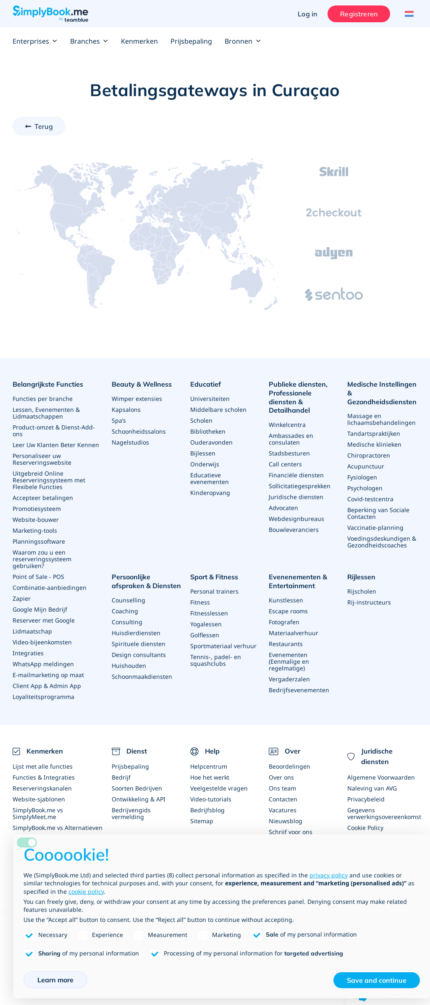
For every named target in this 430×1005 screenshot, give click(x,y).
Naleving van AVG (372, 788)
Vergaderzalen (289, 679)
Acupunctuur (365, 466)
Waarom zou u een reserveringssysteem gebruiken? (42, 559)
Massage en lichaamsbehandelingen (381, 419)
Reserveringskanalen (42, 788)
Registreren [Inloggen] (359, 14)
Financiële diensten (296, 475)
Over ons (281, 777)
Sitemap (201, 821)
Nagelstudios (130, 442)
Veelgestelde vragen (219, 788)
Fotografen (284, 622)
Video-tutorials (210, 799)
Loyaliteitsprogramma (43, 697)
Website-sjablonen (39, 799)
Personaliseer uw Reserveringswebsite (42, 459)
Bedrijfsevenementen (299, 690)
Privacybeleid (366, 799)
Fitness (200, 602)
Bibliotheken (207, 431)
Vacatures (282, 810)
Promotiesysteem (37, 509)
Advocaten (283, 508)
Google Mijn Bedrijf (40, 609)
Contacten (283, 799)
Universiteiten (210, 399)
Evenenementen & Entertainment (298, 581)
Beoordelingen (289, 766)
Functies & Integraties (44, 777)
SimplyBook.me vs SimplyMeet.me (38, 813)
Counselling (128, 600)
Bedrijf (121, 777)
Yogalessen (206, 624)
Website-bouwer (36, 519)
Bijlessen (202, 453)
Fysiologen (362, 477)
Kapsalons (126, 410)
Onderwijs (204, 464)
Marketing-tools (35, 530)
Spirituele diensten (138, 644)
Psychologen (365, 488)
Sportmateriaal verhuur (223, 646)
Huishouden (129, 666)
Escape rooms (288, 611)
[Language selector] (408, 13)
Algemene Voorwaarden (381, 777)
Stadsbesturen (289, 453)
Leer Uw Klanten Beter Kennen (56, 445)
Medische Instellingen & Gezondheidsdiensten (382, 393)
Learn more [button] (55, 980)
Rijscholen (361, 591)
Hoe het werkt (209, 777)
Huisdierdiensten (136, 633)
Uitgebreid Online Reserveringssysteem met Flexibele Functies (49, 480)
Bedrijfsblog (207, 810)
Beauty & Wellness (142, 384)
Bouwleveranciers (294, 530)
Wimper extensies (137, 399)
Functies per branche (43, 399)
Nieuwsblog (285, 821)
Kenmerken (139, 41)
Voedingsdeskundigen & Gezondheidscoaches (381, 541)
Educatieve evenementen (209, 478)
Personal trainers (214, 591)
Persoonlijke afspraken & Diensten (146, 581)
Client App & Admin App (47, 686)
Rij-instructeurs (369, 602)
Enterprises (35, 41)
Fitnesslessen (209, 613)
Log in (307, 14)
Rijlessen (361, 577)
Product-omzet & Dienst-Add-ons (54, 430)
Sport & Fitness (214, 577)
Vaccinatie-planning (375, 527)
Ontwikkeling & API (138, 799)
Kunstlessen (286, 600)
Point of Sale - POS (38, 577)
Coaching (125, 611)
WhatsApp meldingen (43, 664)
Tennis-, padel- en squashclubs (215, 660)
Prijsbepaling (191, 41)
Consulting (127, 622)
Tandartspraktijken (373, 433)
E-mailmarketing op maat (48, 675)
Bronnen (243, 41)
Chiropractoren (368, 455)
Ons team (282, 788)
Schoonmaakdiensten (142, 676)
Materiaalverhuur (293, 633)
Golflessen (204, 635)
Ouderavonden (211, 442)
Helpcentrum (208, 766)
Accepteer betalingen (43, 498)
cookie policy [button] (86, 891)
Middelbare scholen (218, 410)
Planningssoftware (39, 541)
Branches (89, 41)
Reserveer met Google (44, 620)
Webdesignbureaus (296, 519)
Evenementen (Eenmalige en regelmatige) (289, 661)
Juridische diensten (296, 497)
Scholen (201, 420)
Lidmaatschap (32, 631)
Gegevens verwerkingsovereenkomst (384, 813)
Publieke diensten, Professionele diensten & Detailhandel (298, 397)
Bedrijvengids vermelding (131, 813)
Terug (43, 126)
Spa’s (119, 420)
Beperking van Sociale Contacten (378, 513)
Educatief (205, 384)
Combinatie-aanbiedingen (50, 587)
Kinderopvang (210, 493)
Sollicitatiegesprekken (299, 486)
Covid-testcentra (370, 499)
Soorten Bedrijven (137, 788)
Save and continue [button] (376, 980)
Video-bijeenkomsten (42, 642)
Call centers (285, 464)
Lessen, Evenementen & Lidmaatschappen (46, 413)
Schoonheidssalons (139, 431)
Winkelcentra (287, 425)
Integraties (28, 653)
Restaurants (286, 644)
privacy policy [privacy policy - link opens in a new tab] (328, 875)
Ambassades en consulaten (291, 439)
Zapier (22, 598)
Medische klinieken (374, 444)
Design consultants (139, 655)
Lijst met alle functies (43, 766)
